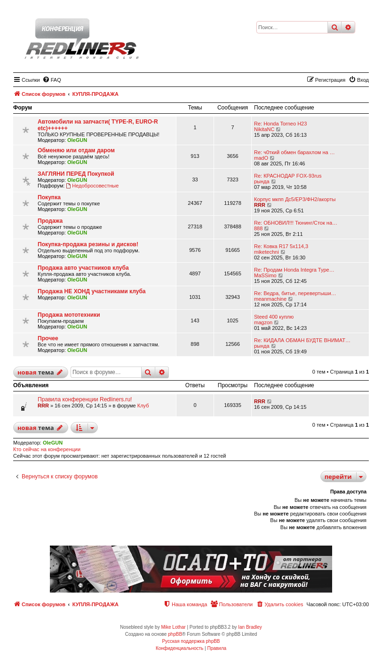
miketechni (266, 252)
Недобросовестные (92, 185)
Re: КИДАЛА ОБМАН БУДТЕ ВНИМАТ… (302, 340)
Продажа (50, 221)
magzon (263, 322)
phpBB (175, 634)
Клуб (143, 405)
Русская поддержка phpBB (191, 641)
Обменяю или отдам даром (76, 150)
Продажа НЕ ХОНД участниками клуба (92, 291)
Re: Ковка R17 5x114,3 (281, 246)
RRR (259, 205)
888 (258, 228)
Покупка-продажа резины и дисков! (88, 244)
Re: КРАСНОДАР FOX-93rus (287, 176)
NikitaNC (264, 129)
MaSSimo (265, 275)
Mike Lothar (173, 627)
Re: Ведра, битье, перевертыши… (295, 293)
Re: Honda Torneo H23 (280, 123)
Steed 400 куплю (274, 317)
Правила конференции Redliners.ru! (85, 399)
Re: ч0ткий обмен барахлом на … (294, 152)
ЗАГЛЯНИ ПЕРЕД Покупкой (76, 174)
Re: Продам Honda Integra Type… (294, 270)
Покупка (49, 197)
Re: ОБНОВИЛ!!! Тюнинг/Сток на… (295, 223)
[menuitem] (51, 80)
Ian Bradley (250, 627)
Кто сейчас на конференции (46, 449)
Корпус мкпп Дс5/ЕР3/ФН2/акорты (294, 199)
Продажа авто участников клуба (83, 268)
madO (261, 158)
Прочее (48, 338)
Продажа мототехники (69, 315)
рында (262, 181)
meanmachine (270, 299)
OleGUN (77, 140)
